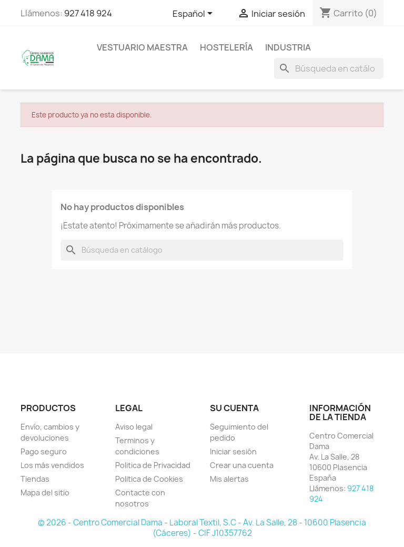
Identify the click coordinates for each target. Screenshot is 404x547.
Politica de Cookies (149, 479)
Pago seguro (44, 451)
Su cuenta (234, 408)
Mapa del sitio (45, 493)
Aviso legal (134, 427)
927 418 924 (88, 13)
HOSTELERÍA (226, 47)
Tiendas (35, 479)
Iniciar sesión (233, 451)
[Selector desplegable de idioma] (194, 14)
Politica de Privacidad (152, 465)
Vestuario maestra (142, 47)
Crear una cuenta (242, 465)
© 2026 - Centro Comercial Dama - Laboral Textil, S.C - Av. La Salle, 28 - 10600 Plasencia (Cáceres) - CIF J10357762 (202, 528)
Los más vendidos (52, 465)
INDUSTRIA (288, 47)
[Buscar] (328, 68)
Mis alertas (229, 479)
